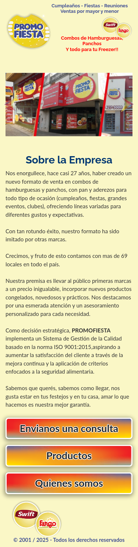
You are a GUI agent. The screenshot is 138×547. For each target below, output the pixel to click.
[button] (10, 104)
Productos (69, 455)
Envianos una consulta (69, 428)
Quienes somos (69, 483)
